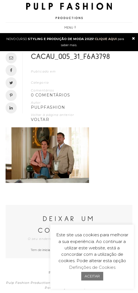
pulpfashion (48, 107)
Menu (70, 27)
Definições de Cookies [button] (92, 267)
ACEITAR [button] (92, 276)
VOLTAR (40, 119)
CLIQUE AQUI (106, 39)
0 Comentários (50, 95)
